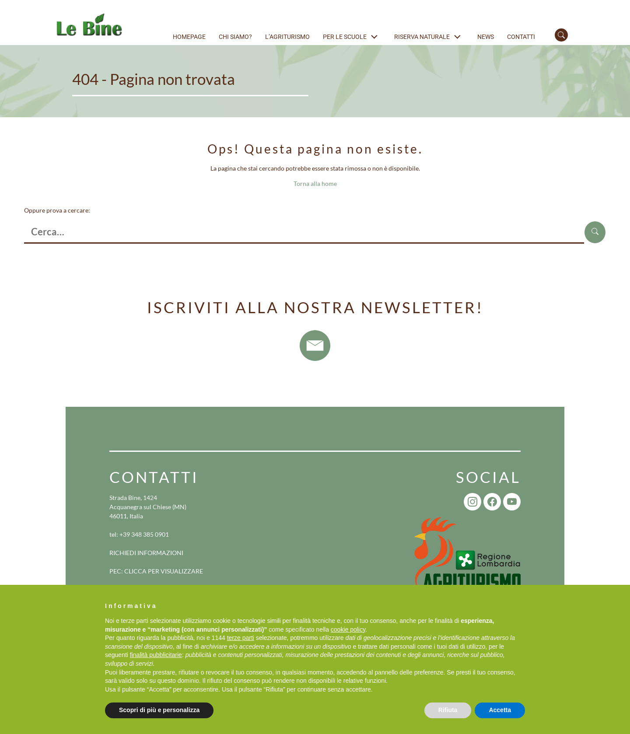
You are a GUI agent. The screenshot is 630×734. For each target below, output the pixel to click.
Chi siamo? (235, 36)
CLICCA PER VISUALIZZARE (163, 571)
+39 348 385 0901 (144, 534)
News (485, 36)
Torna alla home (315, 183)
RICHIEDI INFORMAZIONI (146, 552)
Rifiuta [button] (448, 709)
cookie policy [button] (348, 629)
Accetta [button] (500, 709)
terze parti (240, 637)
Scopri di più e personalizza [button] (159, 709)
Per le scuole (345, 36)
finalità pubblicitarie (156, 654)
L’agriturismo (287, 36)
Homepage (189, 36)
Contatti (521, 36)
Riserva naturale (422, 36)
